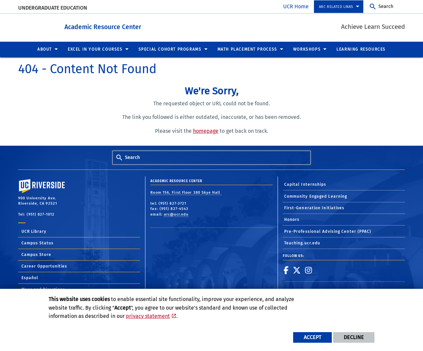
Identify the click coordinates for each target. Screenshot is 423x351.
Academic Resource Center (121, 26)
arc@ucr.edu (176, 214)
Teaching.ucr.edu (302, 242)
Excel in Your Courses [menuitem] (95, 49)
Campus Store (36, 254)
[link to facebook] (286, 270)
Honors (292, 219)
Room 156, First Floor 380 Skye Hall (185, 192)
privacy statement (148, 316)
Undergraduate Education (52, 8)
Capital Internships (305, 184)
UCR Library (33, 231)
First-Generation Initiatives (314, 207)
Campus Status (37, 242)
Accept (312, 337)
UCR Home (296, 6)
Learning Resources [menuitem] (361, 49)
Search (385, 6)
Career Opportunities (44, 266)
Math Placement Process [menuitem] (247, 49)
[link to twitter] (297, 270)
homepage (205, 130)
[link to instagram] (308, 270)
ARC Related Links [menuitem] (336, 7)
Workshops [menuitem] (307, 49)
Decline (354, 337)
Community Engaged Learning (315, 196)
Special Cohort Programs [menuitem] (170, 49)
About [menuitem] (44, 49)
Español (29, 277)
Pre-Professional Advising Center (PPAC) (327, 231)
